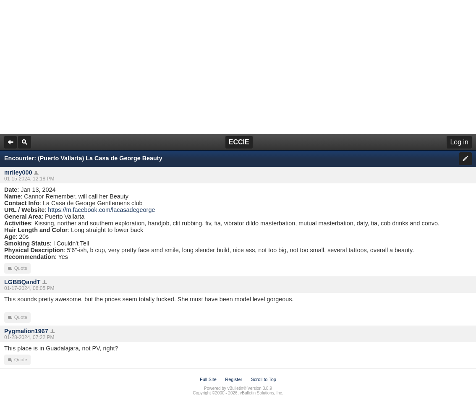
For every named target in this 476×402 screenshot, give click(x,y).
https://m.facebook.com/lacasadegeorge (101, 209)
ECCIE (239, 142)
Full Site (208, 379)
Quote (17, 268)
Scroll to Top (263, 379)
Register (233, 379)
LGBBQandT (22, 282)
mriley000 (18, 172)
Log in (459, 142)
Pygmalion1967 (26, 331)
